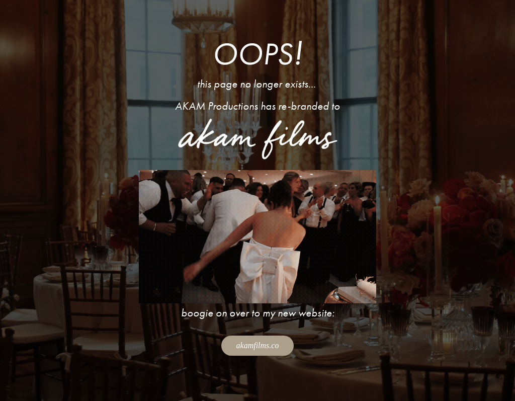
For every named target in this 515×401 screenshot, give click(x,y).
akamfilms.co (257, 345)
